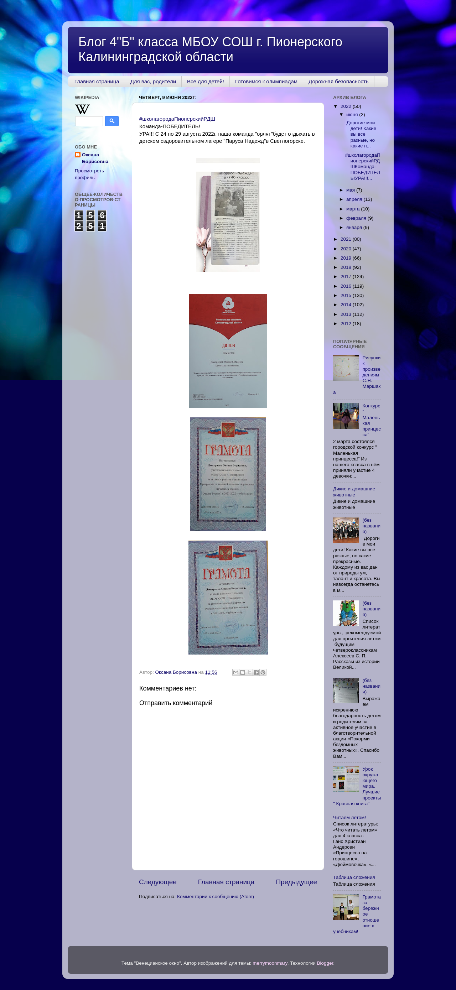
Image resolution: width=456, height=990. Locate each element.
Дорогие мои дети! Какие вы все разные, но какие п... (361, 134)
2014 (347, 304)
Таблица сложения (354, 877)
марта (353, 209)
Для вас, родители (153, 81)
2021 (347, 239)
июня (352, 114)
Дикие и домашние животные (354, 491)
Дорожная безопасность (338, 81)
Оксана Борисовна (95, 158)
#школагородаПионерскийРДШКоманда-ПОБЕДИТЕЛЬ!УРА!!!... (362, 166)
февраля (357, 218)
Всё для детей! (205, 81)
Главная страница (96, 81)
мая (351, 190)
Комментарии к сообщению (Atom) (215, 896)
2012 (347, 323)
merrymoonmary (270, 963)
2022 (347, 106)
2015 (347, 295)
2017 (347, 276)
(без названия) (371, 525)
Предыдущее (296, 882)
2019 (347, 258)
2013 (347, 314)
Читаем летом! (349, 817)
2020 (347, 248)
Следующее (158, 882)
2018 (347, 267)
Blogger (325, 963)
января (354, 227)
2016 (347, 286)
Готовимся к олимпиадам (266, 81)
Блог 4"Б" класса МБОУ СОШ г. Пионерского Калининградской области (210, 49)
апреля (354, 199)
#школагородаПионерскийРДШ (177, 119)
